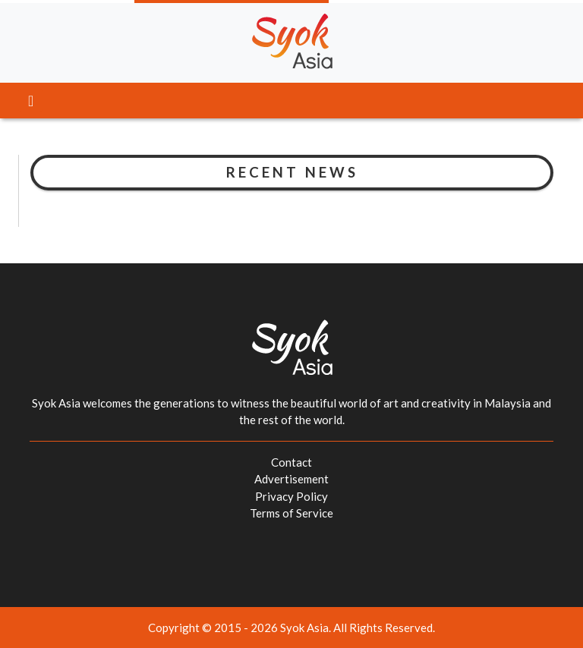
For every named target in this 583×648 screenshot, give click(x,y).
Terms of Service (291, 513)
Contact (291, 462)
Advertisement (291, 479)
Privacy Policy (291, 496)
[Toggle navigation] (30, 100)
